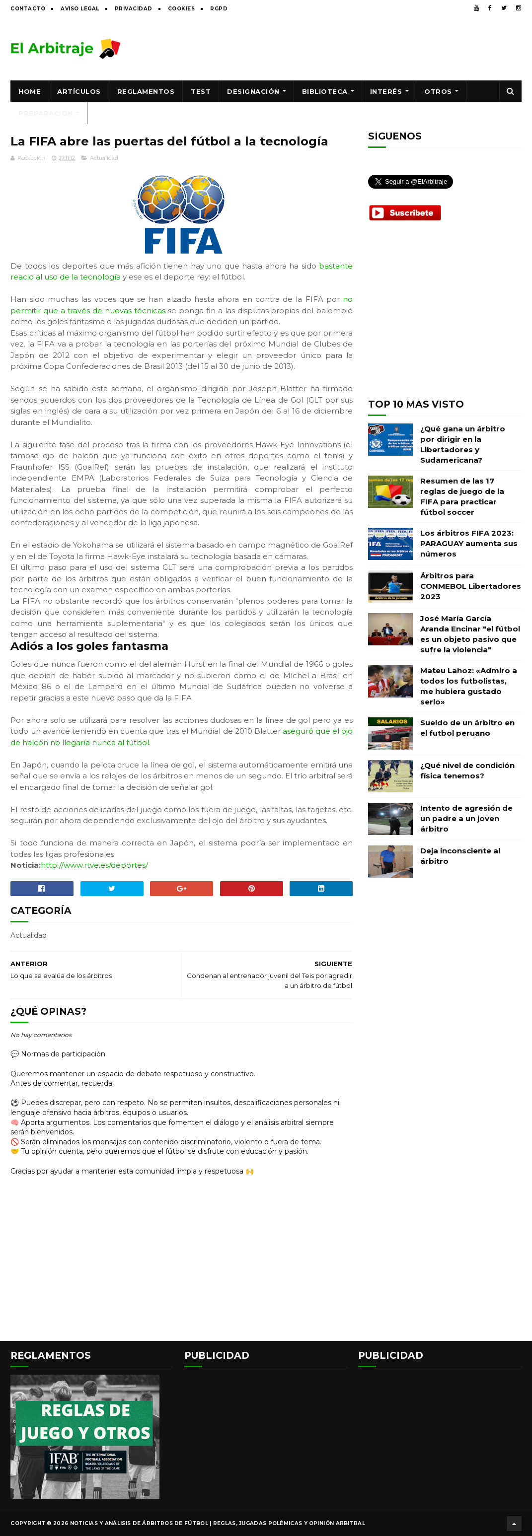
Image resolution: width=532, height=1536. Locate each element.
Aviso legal (80, 8)
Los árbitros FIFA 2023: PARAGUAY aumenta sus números (469, 543)
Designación (253, 91)
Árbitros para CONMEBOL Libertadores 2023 (470, 586)
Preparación (45, 113)
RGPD (219, 8)
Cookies (181, 8)
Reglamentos (146, 91)
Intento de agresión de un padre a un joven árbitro (466, 818)
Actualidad (104, 157)
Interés (386, 91)
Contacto (27, 8)
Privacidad (133, 8)
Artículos (79, 91)
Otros (438, 91)
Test (201, 91)
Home (29, 91)
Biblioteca (325, 91)
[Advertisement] (341, 48)
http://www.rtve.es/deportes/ (94, 865)
